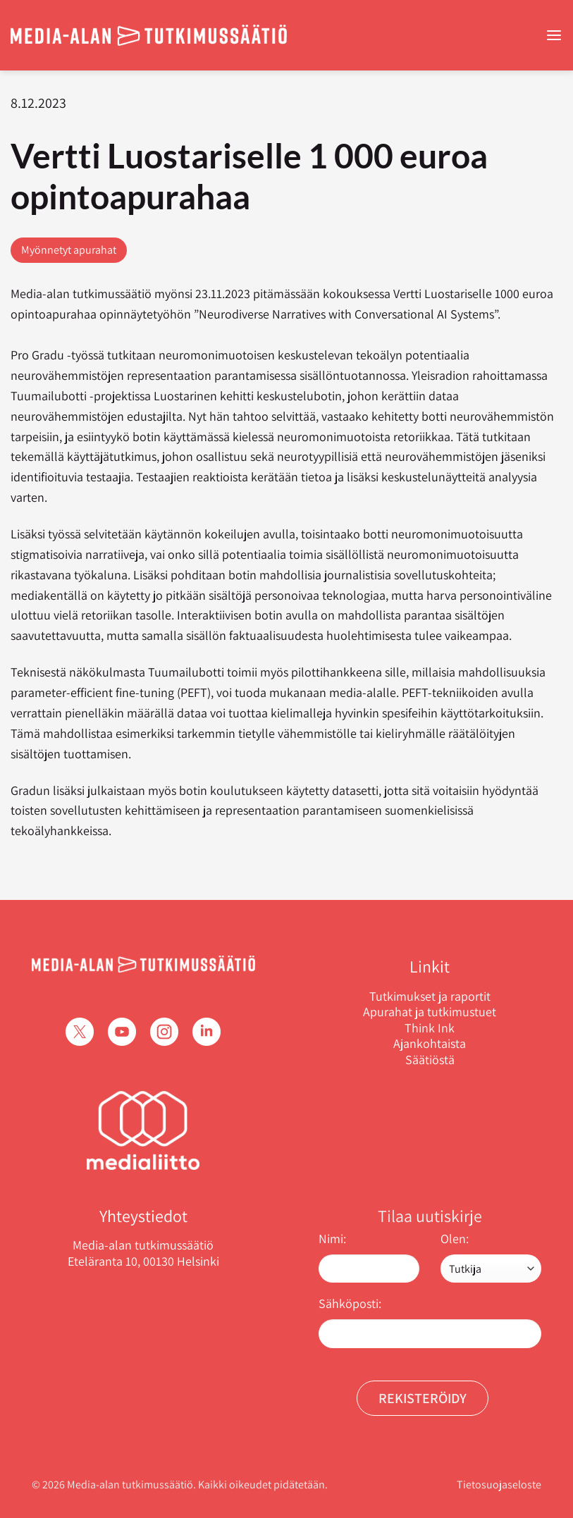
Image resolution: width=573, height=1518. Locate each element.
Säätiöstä (430, 1060)
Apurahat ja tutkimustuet (429, 1012)
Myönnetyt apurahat (68, 249)
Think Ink (430, 1028)
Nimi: (332, 1238)
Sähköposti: (350, 1303)
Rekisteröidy (422, 1398)
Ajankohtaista (429, 1043)
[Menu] (554, 35)
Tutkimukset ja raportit (430, 996)
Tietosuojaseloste (499, 1484)
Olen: (454, 1238)
